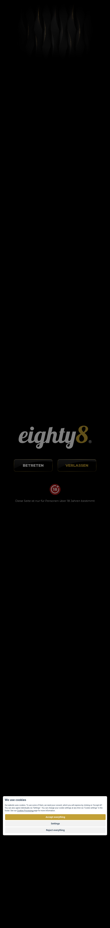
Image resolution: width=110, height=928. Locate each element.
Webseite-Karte (19, 839)
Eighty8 (94, 914)
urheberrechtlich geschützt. (78, 906)
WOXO (58, 569)
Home (12, 26)
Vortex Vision (24, 914)
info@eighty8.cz (21, 681)
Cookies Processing (25, 811)
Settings (55, 823)
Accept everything (55, 817)
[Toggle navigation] (97, 9)
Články (25, 26)
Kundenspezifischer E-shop (59, 914)
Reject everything (55, 830)
